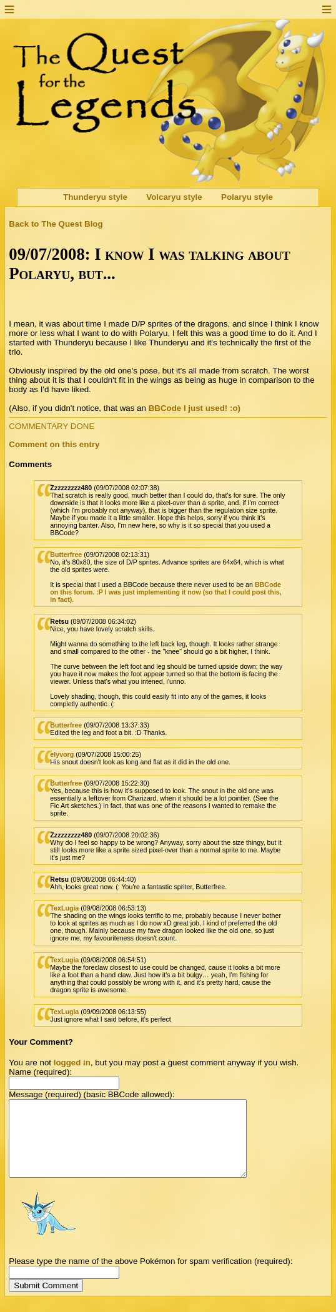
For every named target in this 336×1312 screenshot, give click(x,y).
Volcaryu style (174, 197)
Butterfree (66, 554)
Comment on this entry (54, 444)
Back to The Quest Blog (55, 224)
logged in (72, 1062)
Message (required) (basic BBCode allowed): (91, 1094)
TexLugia (64, 908)
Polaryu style (247, 197)
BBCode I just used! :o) (194, 408)
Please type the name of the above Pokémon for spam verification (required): (150, 1276)
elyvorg (62, 754)
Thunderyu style (95, 197)
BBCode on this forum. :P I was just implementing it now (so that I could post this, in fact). (165, 592)
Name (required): (40, 1072)
